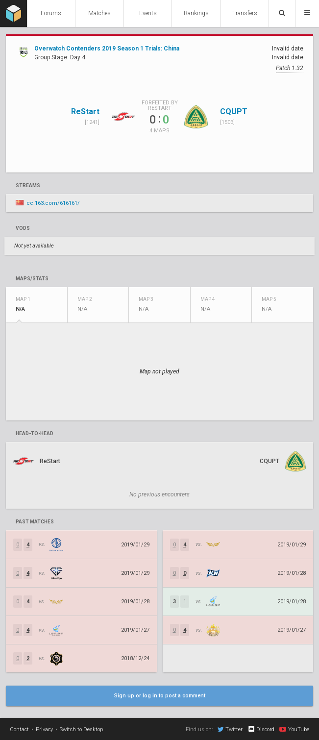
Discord (260, 729)
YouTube (294, 729)
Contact (19, 729)
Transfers (244, 13)
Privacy (44, 729)
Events (148, 13)
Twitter (230, 729)
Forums (51, 13)
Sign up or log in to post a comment (159, 695)
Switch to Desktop (81, 729)
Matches (99, 13)
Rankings (196, 13)
